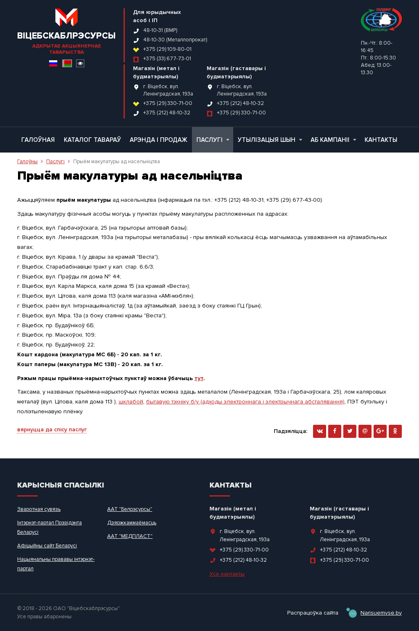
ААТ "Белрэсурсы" (129, 509)
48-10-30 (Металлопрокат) (175, 39)
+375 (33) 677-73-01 (167, 58)
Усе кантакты (227, 573)
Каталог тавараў (92, 140)
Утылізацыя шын (270, 140)
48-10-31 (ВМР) (160, 30)
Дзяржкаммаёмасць (131, 522)
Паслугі (212, 140)
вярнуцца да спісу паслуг (52, 429)
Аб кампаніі (333, 140)
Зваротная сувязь (39, 509)
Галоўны (27, 161)
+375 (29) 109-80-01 (167, 49)
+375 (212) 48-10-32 (166, 112)
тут (198, 378)
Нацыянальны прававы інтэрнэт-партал (56, 564)
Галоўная (38, 140)
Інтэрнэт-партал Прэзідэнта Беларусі (49, 527)
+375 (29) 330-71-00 (167, 103)
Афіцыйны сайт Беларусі (47, 545)
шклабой (131, 401)
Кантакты (381, 140)
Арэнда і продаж (158, 140)
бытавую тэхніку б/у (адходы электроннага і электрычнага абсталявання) (245, 401)
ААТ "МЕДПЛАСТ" (130, 536)
